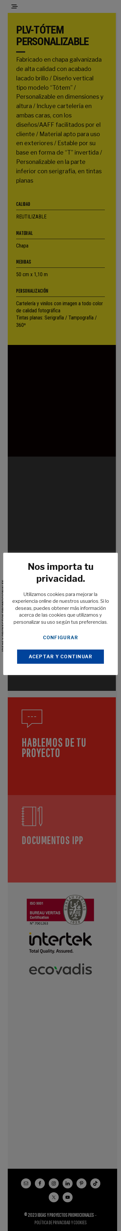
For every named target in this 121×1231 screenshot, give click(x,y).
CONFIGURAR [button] (60, 637)
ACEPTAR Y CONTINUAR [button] (61, 656)
